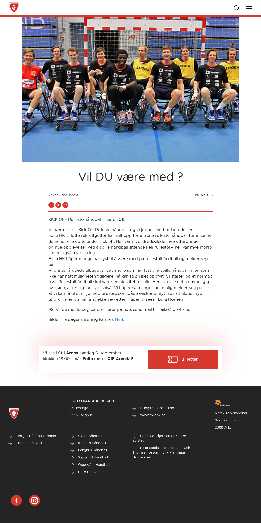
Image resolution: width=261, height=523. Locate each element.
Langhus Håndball (88, 450)
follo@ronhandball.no (153, 408)
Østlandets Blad (25, 443)
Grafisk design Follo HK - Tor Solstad (159, 438)
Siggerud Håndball (89, 457)
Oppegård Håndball (90, 465)
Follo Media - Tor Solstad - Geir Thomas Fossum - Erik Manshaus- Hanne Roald (161, 452)
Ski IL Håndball (86, 436)
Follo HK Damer (87, 472)
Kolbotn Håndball (88, 443)
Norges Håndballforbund (32, 436)
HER (119, 320)
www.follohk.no (149, 415)
